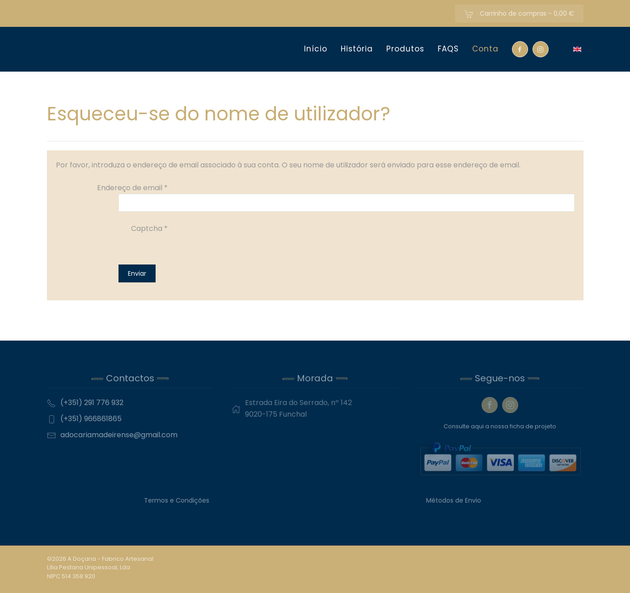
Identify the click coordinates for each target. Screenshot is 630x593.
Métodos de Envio (453, 500)
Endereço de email (132, 188)
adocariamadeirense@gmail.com (119, 435)
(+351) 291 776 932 (91, 402)
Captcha (149, 228)
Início (315, 48)
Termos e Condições (176, 500)
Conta (485, 48)
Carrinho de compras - (519, 13)
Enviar (137, 273)
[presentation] (186, 252)
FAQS (448, 48)
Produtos (405, 48)
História (357, 48)
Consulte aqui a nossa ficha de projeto (500, 426)
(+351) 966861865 (91, 419)
